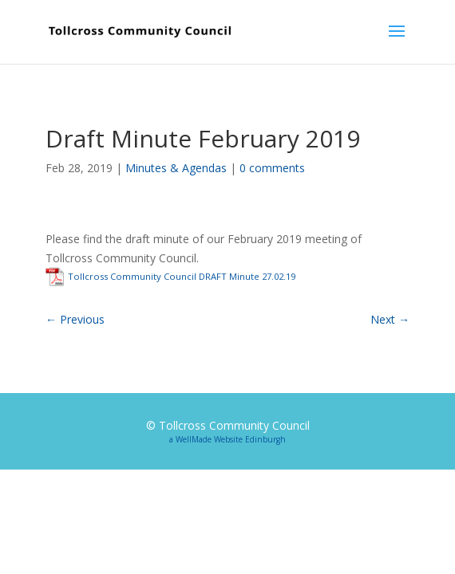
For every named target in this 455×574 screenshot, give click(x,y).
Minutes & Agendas (176, 167)
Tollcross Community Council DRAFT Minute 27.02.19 (181, 276)
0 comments (272, 167)
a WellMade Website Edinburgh (227, 439)
